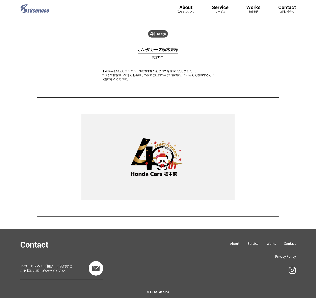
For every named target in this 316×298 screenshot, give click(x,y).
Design (161, 34)
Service (253, 243)
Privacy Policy (285, 256)
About (234, 243)
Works (271, 243)
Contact (290, 243)
